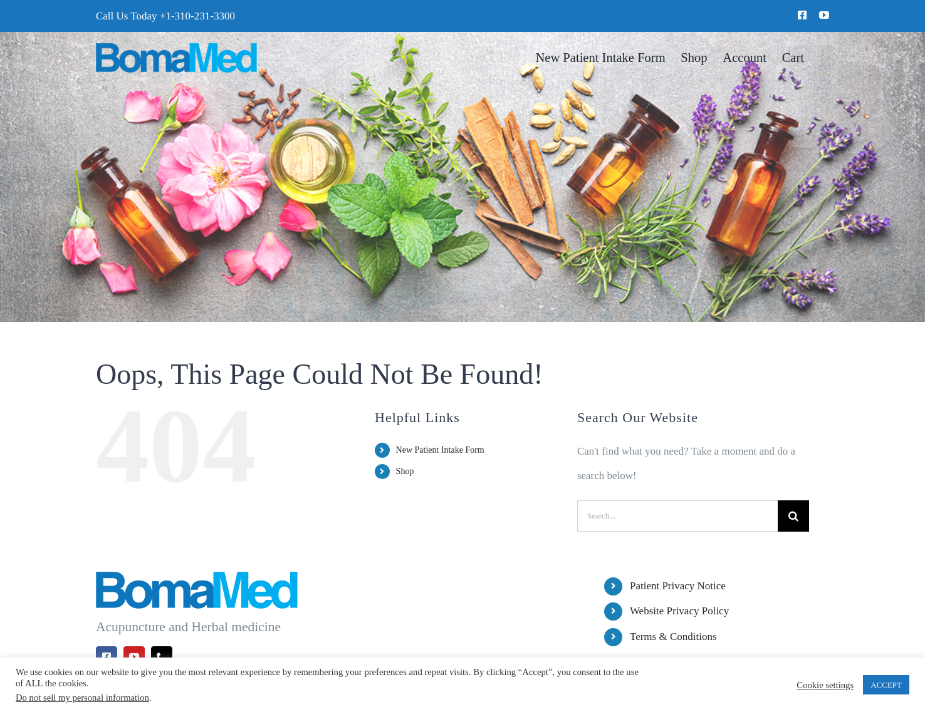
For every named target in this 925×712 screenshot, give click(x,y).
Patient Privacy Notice (678, 586)
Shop (405, 471)
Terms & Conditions (673, 636)
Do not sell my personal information (82, 698)
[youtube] (824, 15)
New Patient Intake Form (440, 450)
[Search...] (677, 516)
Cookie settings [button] (825, 685)
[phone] (161, 657)
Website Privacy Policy (679, 611)
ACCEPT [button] (886, 684)
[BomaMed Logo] (176, 48)
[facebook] (802, 15)
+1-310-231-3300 (197, 16)
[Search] (793, 516)
